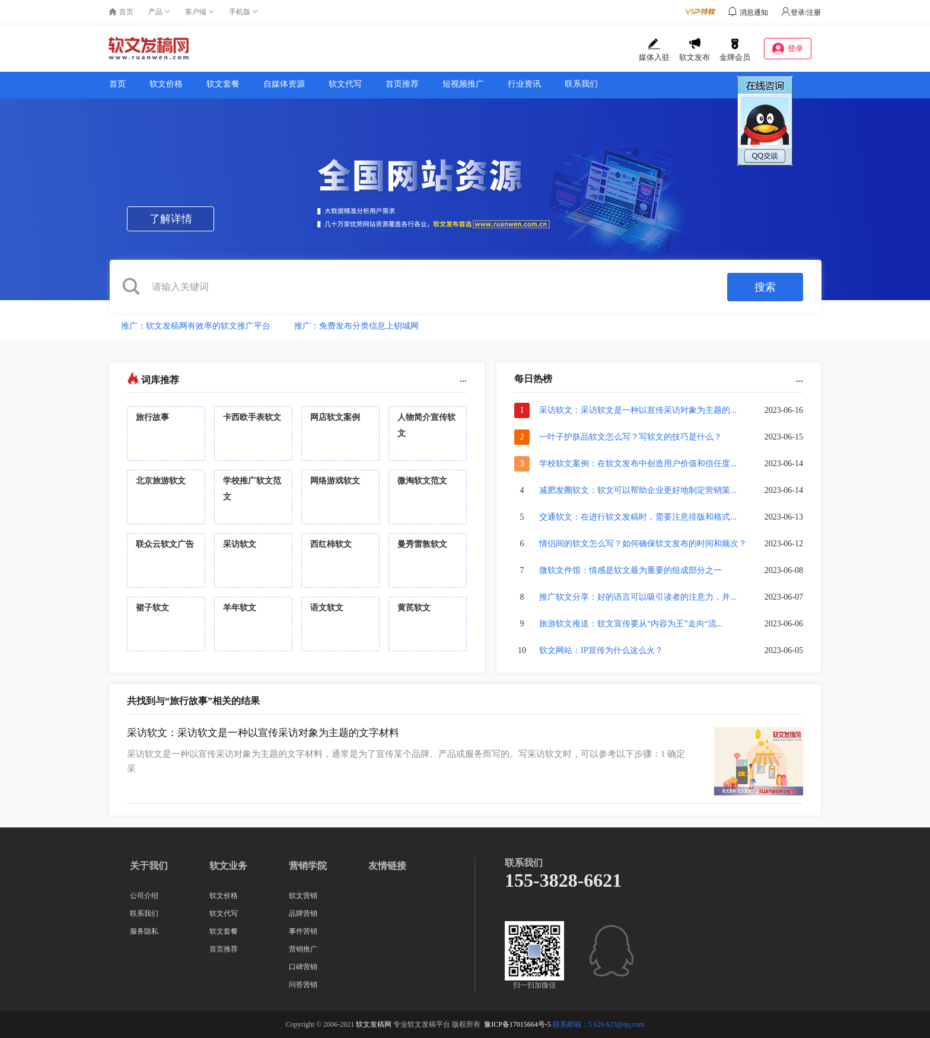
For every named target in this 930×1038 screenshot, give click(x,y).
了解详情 (170, 219)
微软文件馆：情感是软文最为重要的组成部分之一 (630, 570)
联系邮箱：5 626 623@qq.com (599, 1024)
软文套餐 (223, 83)
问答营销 (303, 984)
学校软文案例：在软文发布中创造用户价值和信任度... (638, 463)
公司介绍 (144, 895)
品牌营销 (303, 913)
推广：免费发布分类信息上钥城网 (356, 325)
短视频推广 (463, 83)
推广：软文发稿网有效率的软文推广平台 (195, 325)
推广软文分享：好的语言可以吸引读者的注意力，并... (638, 597)
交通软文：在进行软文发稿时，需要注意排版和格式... (638, 516)
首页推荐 (402, 83)
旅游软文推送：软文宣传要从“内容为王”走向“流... (630, 623)
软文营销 (303, 895)
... (463, 379)
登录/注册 (801, 12)
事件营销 (303, 931)
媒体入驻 (654, 50)
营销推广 (303, 949)
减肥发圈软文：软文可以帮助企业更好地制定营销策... (638, 490)
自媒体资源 (284, 83)
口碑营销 (303, 967)
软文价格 (166, 83)
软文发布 (694, 50)
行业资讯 (524, 83)
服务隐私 (144, 931)
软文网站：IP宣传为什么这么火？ (601, 650)
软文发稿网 (373, 1024)
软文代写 (345, 83)
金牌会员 (735, 50)
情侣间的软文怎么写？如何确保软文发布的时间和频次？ (643, 543)
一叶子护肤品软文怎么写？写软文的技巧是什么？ (630, 436)
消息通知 (754, 12)
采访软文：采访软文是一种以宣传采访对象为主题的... (638, 410)
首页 (117, 83)
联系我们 (581, 83)
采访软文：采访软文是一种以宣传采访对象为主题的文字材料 (263, 732)
